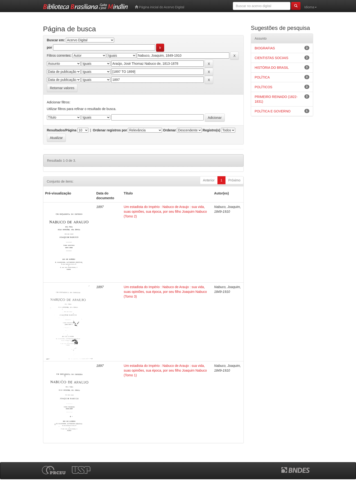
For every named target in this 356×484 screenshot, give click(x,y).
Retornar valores (62, 88)
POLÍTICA (262, 77)
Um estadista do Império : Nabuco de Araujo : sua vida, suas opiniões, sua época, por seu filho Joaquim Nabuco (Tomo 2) (165, 211)
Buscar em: (56, 40)
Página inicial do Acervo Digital (159, 7)
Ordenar (169, 130)
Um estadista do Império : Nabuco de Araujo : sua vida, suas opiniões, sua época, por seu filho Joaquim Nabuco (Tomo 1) (165, 370)
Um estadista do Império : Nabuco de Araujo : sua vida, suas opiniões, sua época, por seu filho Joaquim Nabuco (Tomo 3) (165, 291)
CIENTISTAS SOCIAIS (271, 58)
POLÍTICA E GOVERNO (273, 111)
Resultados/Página (62, 130)
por (49, 47)
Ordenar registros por (110, 130)
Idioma (310, 7)
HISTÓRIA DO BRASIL (272, 67)
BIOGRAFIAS (265, 48)
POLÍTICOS (263, 87)
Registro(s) (211, 130)
